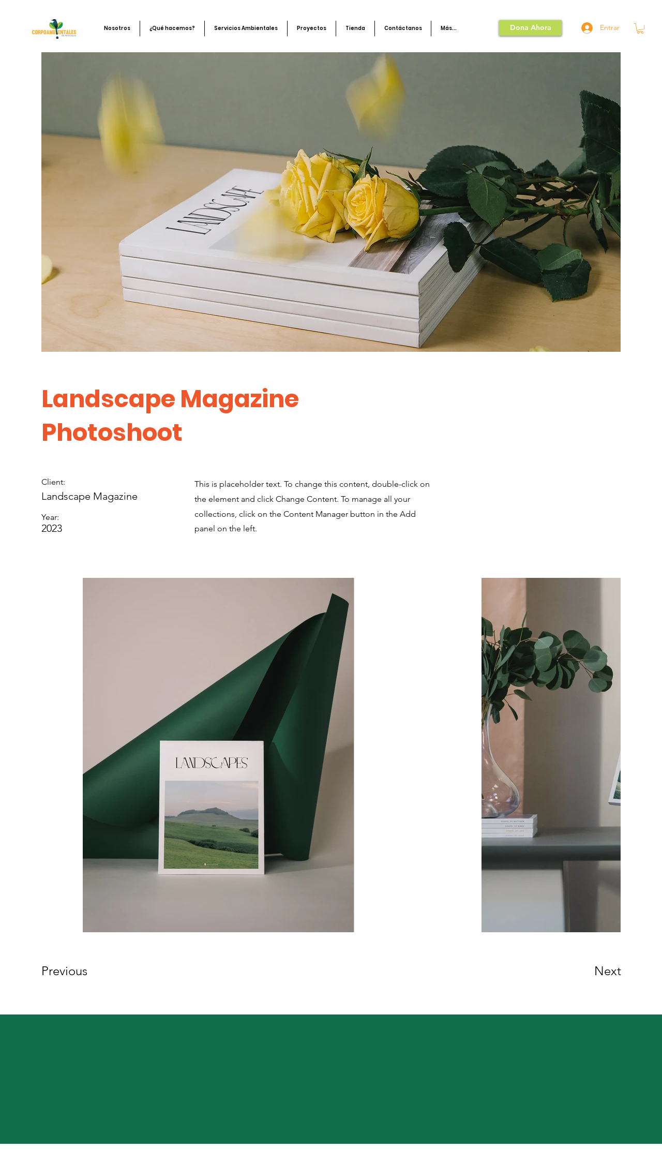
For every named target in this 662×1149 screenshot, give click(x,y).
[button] (117, 28)
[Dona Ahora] (530, 28)
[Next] (587, 971)
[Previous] (78, 971)
